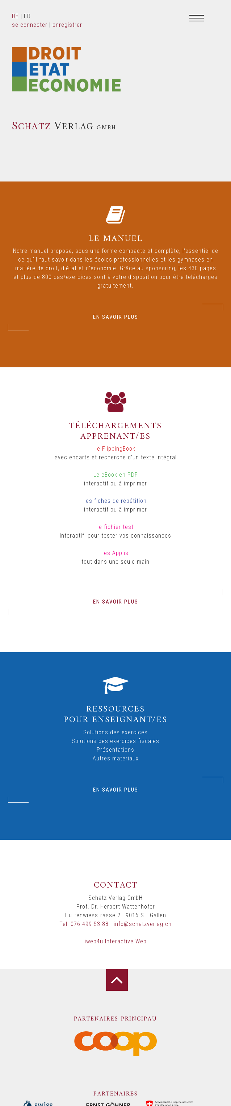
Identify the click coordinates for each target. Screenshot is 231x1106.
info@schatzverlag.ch (143, 924)
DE (15, 16)
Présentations (115, 749)
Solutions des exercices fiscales (115, 741)
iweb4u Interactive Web (116, 941)
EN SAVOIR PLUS (115, 317)
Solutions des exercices (115, 732)
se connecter (29, 24)
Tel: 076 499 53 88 (84, 924)
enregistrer (67, 24)
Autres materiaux (116, 758)
